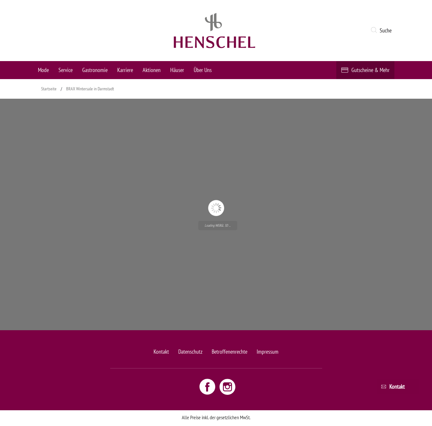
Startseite (49, 89)
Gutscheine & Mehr (370, 70)
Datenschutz (190, 351)
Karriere (125, 70)
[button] (382, 30)
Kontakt (161, 351)
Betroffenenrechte (229, 351)
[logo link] (214, 30)
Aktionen (152, 70)
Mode (43, 70)
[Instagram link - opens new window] (227, 386)
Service (65, 70)
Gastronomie (95, 70)
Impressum (267, 351)
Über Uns (203, 70)
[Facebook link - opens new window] (208, 386)
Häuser (177, 70)
